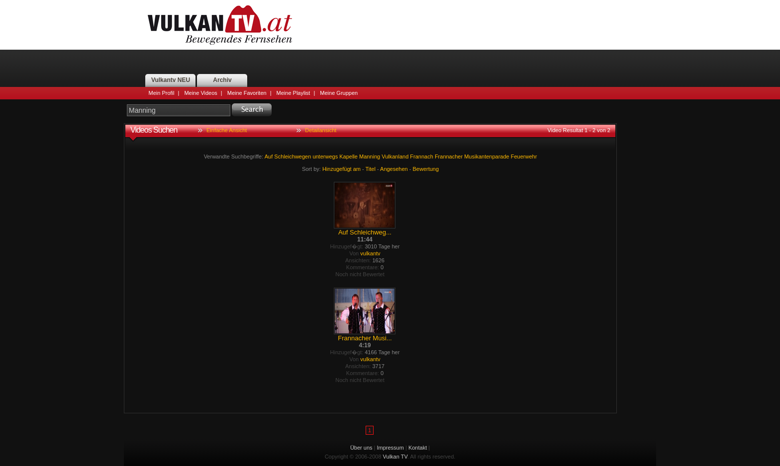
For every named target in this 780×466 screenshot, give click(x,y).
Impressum (390, 448)
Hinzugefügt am (341, 169)
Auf (269, 156)
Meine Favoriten (247, 93)
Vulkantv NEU (170, 80)
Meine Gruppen (339, 93)
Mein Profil (162, 93)
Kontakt (417, 448)
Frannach (421, 156)
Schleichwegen (292, 156)
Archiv (222, 80)
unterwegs (325, 156)
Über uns (361, 448)
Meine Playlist (293, 93)
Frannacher (449, 156)
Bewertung (426, 169)
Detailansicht (320, 130)
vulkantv (370, 253)
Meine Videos (200, 93)
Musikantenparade (486, 156)
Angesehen (394, 169)
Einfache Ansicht (226, 130)
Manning (369, 156)
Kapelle (348, 156)
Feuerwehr (524, 156)
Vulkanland (395, 156)
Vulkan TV (219, 25)
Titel (371, 169)
